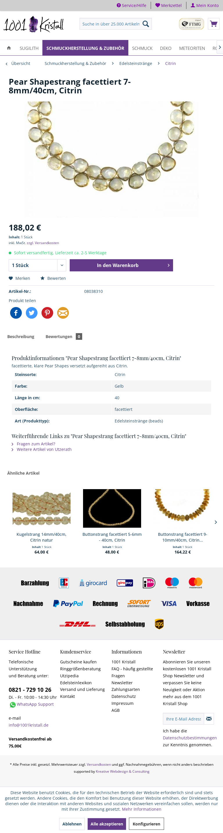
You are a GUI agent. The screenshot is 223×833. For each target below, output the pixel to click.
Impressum (123, 703)
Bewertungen (64, 336)
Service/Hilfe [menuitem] (131, 5)
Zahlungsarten (126, 689)
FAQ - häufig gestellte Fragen (132, 672)
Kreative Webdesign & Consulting (123, 771)
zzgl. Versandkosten (43, 242)
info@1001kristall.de (28, 725)
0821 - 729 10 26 (30, 690)
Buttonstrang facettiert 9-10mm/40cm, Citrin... (182, 537)
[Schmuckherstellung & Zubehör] (85, 47)
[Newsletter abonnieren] (209, 719)
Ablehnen (72, 824)
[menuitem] (168, 5)
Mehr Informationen (141, 809)
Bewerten (53, 278)
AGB (116, 710)
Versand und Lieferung (82, 689)
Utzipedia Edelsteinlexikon (76, 679)
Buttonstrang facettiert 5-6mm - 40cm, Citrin (112, 537)
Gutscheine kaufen (78, 662)
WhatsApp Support (35, 704)
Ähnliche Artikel (23, 473)
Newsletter (122, 682)
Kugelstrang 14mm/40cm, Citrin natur (41, 537)
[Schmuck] (142, 47)
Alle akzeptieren (107, 824)
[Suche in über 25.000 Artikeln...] (116, 24)
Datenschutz (124, 696)
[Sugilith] (29, 47)
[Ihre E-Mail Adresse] (183, 719)
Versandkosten (99, 764)
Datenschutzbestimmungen (190, 738)
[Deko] (165, 47)
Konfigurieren (146, 824)
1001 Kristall (124, 662)
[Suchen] (146, 24)
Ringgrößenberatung (80, 669)
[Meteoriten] (192, 47)
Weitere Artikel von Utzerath (42, 449)
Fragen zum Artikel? (33, 444)
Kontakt (67, 696)
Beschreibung (20, 336)
